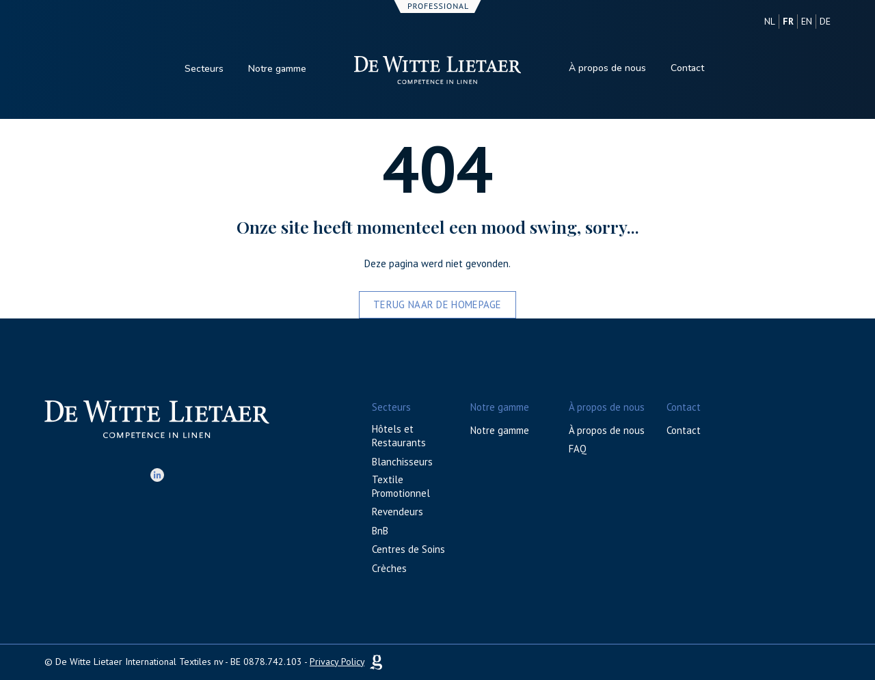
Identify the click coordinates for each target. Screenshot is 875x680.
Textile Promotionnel (401, 486)
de (825, 21)
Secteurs (204, 68)
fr (788, 21)
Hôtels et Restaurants (399, 435)
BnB (380, 530)
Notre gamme (277, 68)
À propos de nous (607, 68)
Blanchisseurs (402, 461)
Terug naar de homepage (437, 304)
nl (769, 21)
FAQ (578, 448)
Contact (687, 68)
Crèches (389, 568)
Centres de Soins (408, 549)
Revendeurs (397, 511)
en (806, 21)
